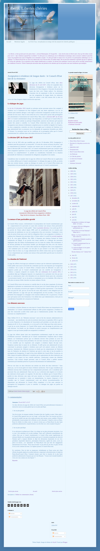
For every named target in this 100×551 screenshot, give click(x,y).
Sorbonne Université (75, 163)
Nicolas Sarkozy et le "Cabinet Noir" (82, 252)
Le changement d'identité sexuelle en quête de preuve (82, 240)
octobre (74, 203)
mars (73, 255)
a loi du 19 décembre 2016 (17, 108)
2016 (71, 264)
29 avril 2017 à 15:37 (24, 402)
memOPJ (72, 161)
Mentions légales (19, 42)
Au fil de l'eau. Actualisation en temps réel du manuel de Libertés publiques (51, 42)
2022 (71, 182)
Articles (12, 513)
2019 (71, 190)
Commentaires (13, 517)
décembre (75, 198)
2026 (71, 171)
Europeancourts (74, 149)
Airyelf (54, 542)
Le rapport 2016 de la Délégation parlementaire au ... (80, 227)
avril (73, 220)
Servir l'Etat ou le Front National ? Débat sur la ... (81, 231)
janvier (74, 260)
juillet (73, 211)
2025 (71, 174)
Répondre (15, 460)
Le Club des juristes (75, 156)
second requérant (57, 236)
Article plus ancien (57, 491)
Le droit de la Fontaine (76, 158)
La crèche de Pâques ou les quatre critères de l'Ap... (81, 248)
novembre (75, 201)
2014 (71, 269)
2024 (71, 176)
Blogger (65, 542)
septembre (75, 206)
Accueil (8, 42)
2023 (71, 179)
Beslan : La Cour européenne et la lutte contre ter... (81, 235)
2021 (71, 185)
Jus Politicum (73, 154)
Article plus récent (13, 491)
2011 (71, 277)
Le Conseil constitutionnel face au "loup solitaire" (81, 244)
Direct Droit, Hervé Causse (77, 141)
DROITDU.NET (74, 147)
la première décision (43, 228)
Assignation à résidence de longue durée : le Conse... (81, 223)
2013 (71, 272)
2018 (71, 193)
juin (73, 214)
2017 (71, 195)
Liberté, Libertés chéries (27, 8)
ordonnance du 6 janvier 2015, (51, 272)
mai (73, 217)
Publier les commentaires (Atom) (24, 494)
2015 (71, 267)
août (73, 209)
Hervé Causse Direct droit (77, 152)
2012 (71, 275)
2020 (71, 187)
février (74, 258)
